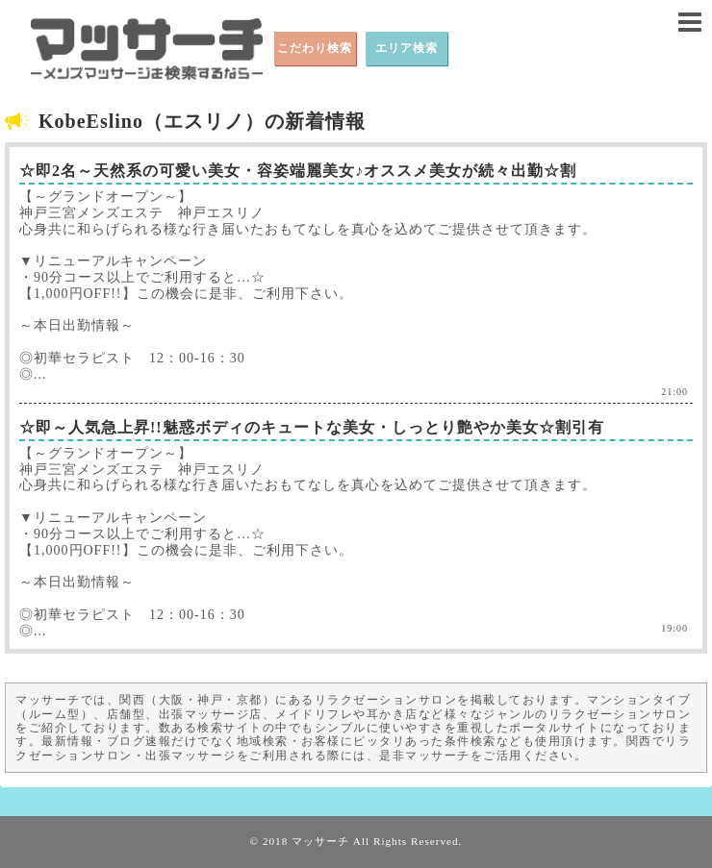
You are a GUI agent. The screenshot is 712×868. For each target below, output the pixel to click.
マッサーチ (320, 841)
